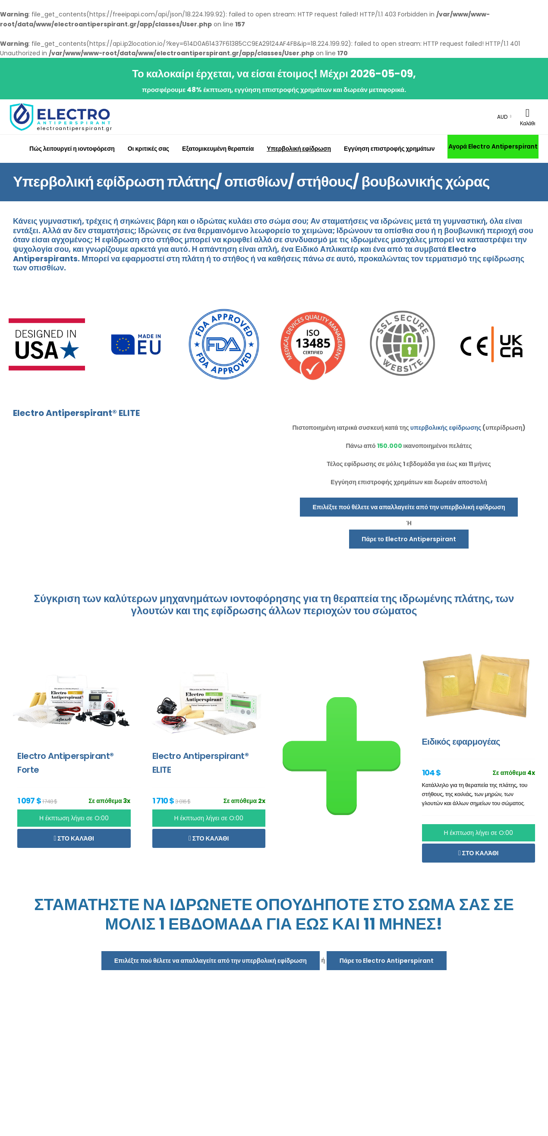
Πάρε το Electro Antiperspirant (409, 539)
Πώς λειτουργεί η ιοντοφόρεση (72, 148)
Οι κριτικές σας (148, 148)
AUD (502, 117)
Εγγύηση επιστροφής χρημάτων (389, 148)
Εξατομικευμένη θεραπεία (218, 148)
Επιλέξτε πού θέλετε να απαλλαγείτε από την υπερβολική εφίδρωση (409, 507)
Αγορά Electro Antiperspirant (493, 146)
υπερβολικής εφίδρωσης (446, 427)
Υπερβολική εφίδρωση (299, 148)
